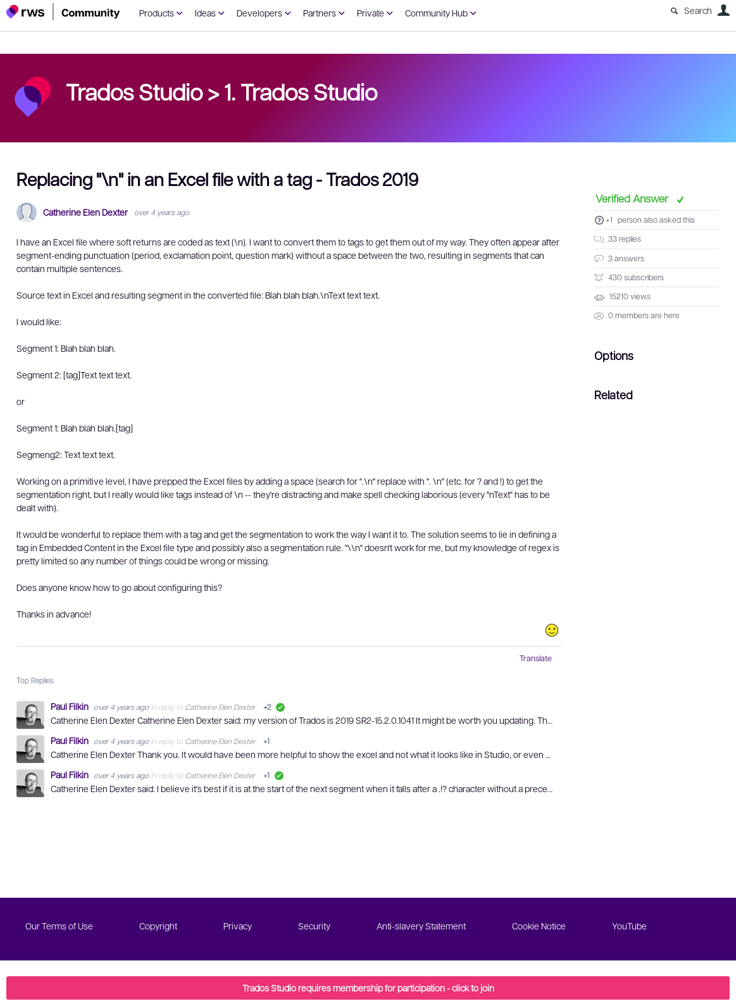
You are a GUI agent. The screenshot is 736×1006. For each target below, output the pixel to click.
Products (156, 12)
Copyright (158, 925)
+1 (609, 219)
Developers (259, 12)
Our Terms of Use (59, 925)
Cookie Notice (539, 925)
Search (698, 10)
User (723, 10)
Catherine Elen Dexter (85, 212)
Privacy (237, 925)
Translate (536, 658)
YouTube (629, 925)
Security (314, 925)
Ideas (205, 12)
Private (370, 12)
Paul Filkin (70, 706)
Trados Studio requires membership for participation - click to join (368, 987)
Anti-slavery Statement (421, 925)
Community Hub (436, 12)
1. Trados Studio (300, 91)
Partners (319, 12)
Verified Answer (633, 198)
